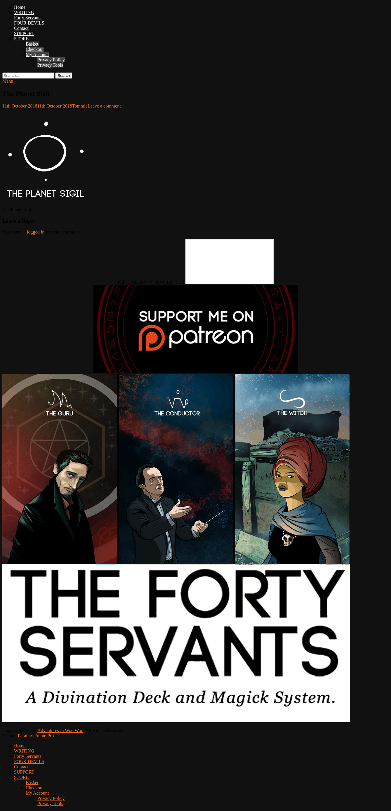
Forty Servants (27, 17)
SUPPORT (24, 33)
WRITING (24, 12)
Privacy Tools (50, 65)
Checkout (35, 49)
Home (19, 7)
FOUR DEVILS (29, 22)
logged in (35, 231)
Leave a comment (104, 105)
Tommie (80, 105)
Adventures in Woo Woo (60, 730)
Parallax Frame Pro (36, 735)
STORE (21, 38)
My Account (37, 54)
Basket (32, 43)
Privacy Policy (51, 59)
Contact (21, 28)
